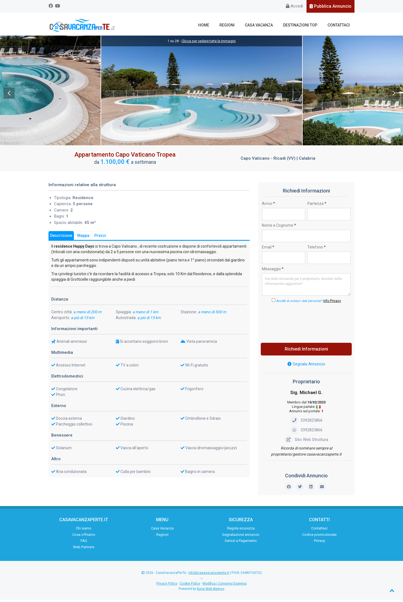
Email (268, 249)
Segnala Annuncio (306, 366)
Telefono (316, 249)
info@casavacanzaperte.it (209, 575)
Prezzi (100, 238)
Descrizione (61, 238)
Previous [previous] (9, 95)
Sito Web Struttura (306, 441)
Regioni (234, 25)
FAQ (83, 543)
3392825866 (306, 422)
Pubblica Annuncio (330, 6)
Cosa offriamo (83, 537)
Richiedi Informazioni (306, 351)
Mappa (83, 238)
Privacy (319, 543)
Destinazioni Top (303, 25)
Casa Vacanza (264, 25)
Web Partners (83, 549)
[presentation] (306, 323)
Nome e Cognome (279, 227)
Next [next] (393, 95)
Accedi (294, 6)
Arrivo (268, 206)
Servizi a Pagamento (241, 543)
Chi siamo (84, 531)
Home (213, 25)
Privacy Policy (166, 586)
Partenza (316, 206)
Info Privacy (332, 303)
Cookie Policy (190, 586)
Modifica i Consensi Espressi (225, 586)
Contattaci (340, 25)
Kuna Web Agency (210, 591)
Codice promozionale (319, 537)
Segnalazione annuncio (240, 537)
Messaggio (273, 271)
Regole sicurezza (241, 531)
